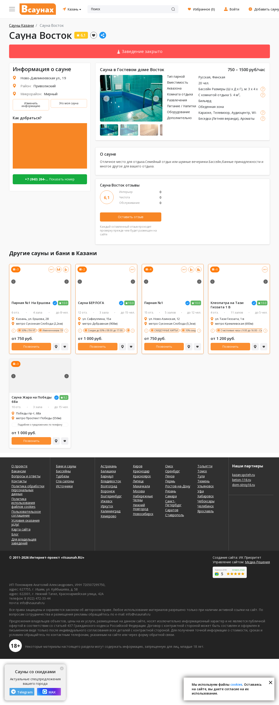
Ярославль (205, 511)
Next (156, 98)
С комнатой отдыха (213, 95)
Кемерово (108, 516)
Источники (64, 486)
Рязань (170, 491)
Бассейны (63, 471)
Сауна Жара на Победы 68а (32, 399)
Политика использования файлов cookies (23, 502)
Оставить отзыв (130, 217)
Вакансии (18, 471)
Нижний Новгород (140, 507)
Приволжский (44, 86)
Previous (106, 98)
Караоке (204, 112)
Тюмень (203, 481)
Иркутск (107, 506)
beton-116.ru (241, 480)
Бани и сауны (66, 466)
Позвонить (31, 346)
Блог (15, 534)
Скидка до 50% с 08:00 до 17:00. (105, 330)
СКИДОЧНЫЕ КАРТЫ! (166, 330)
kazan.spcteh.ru (243, 475)
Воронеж (108, 491)
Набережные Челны (143, 498)
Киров (137, 466)
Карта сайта (20, 529)
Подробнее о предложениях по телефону (40, 424)
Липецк (138, 481)
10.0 (64, 303)
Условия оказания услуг (25, 522)
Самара (171, 496)
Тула (201, 476)
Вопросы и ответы (25, 476)
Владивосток (111, 481)
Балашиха (108, 471)
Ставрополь (174, 515)
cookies (236, 684)
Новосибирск (143, 514)
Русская (204, 77)
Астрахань (109, 466)
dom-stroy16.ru (243, 485)
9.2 (65, 397)
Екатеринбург (111, 496)
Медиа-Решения (257, 562)
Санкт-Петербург (173, 503)
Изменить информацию (31, 104)
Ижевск (106, 501)
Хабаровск (205, 496)
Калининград (110, 511)
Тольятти (204, 466)
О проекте (19, 466)
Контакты (19, 481)
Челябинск (205, 506)
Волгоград (109, 486)
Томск (202, 471)
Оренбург (172, 471)
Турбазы (62, 476)
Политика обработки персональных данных (27, 490)
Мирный (50, 94)
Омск (169, 466)
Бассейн (204, 89)
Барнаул (107, 476)
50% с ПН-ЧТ (28, 330)
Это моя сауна (68, 103)
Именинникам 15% (53, 330)
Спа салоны (65, 481)
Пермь (170, 481)
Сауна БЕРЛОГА (91, 303)
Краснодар (141, 471)
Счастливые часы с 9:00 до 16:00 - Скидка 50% (246, 330)
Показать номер (50, 179)
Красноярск (142, 476)
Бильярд (204, 101)
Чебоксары (205, 501)
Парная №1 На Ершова (31, 303)
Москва (139, 491)
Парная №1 (153, 303)
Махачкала (141, 486)
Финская (218, 77)
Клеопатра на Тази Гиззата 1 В (227, 305)
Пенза (169, 476)
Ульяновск (205, 486)
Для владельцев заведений (23, 541)
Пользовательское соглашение (26, 513)
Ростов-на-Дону (177, 486)
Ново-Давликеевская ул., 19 (43, 78)
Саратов (171, 510)
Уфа (200, 491)
